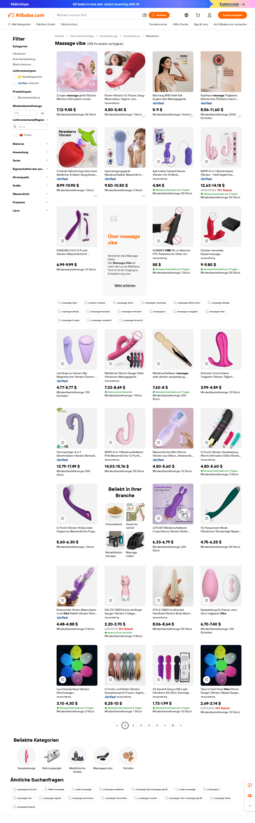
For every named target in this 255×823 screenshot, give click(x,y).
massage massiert (99, 320)
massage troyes (68, 320)
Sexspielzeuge (109, 36)
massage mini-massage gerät (183, 798)
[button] (144, 15)
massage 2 (211, 789)
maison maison (94, 302)
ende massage (185, 789)
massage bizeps (219, 302)
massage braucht (131, 320)
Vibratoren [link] (152, 36)
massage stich (123, 302)
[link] (250, 785)
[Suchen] (159, 15)
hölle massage (54, 789)
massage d (157, 311)
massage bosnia (24, 806)
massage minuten (130, 311)
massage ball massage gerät (149, 789)
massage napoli (50, 798)
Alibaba (59, 36)
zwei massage (82, 789)
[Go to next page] (180, 725)
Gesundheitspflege (82, 36)
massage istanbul (98, 311)
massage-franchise (114, 798)
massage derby (68, 311)
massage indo (215, 311)
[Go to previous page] (117, 725)
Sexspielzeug (132, 36)
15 (173, 725)
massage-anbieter (111, 789)
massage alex (67, 302)
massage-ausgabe (185, 311)
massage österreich (187, 302)
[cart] (199, 15)
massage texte (220, 798)
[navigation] (30, 381)
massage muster (145, 798)
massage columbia (153, 302)
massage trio (22, 798)
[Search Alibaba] (98, 15)
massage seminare (81, 798)
